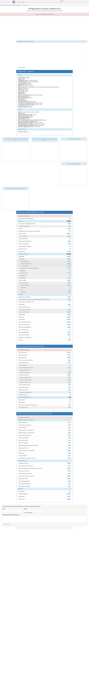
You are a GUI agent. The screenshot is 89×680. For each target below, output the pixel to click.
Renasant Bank (31, 81)
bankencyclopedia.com (5, 5)
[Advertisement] (44, 28)
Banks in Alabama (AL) (16, 5)
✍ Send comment (6, 524)
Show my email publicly (29, 512)
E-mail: (25, 508)
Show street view (21, 67)
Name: (3, 508)
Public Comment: (10, 514)
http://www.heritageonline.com (27, 85)
